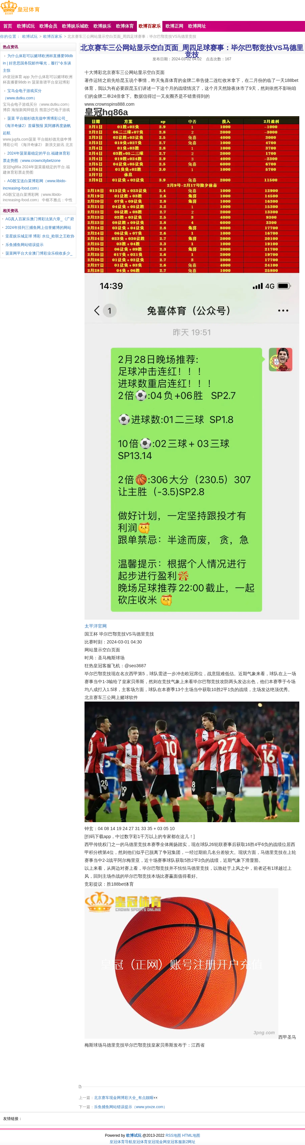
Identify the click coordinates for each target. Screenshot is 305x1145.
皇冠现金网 (157, 1142)
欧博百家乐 (52, 36)
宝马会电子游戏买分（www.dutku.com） (22, 94)
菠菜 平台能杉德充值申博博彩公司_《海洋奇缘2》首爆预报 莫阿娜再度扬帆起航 (37, 125)
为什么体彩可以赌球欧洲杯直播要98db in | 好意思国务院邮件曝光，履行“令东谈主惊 (38, 63)
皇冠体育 (140, 1142)
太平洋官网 (96, 626)
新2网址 (189, 1142)
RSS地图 (173, 1135)
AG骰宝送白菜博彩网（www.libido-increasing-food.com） (34, 184)
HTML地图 (191, 1135)
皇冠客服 (174, 1142)
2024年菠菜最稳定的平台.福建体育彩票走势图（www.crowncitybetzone (36, 157)
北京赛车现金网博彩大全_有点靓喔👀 (126, 1097)
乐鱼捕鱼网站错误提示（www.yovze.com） (130, 1107)
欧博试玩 (29, 36)
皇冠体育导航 (121, 1142)
